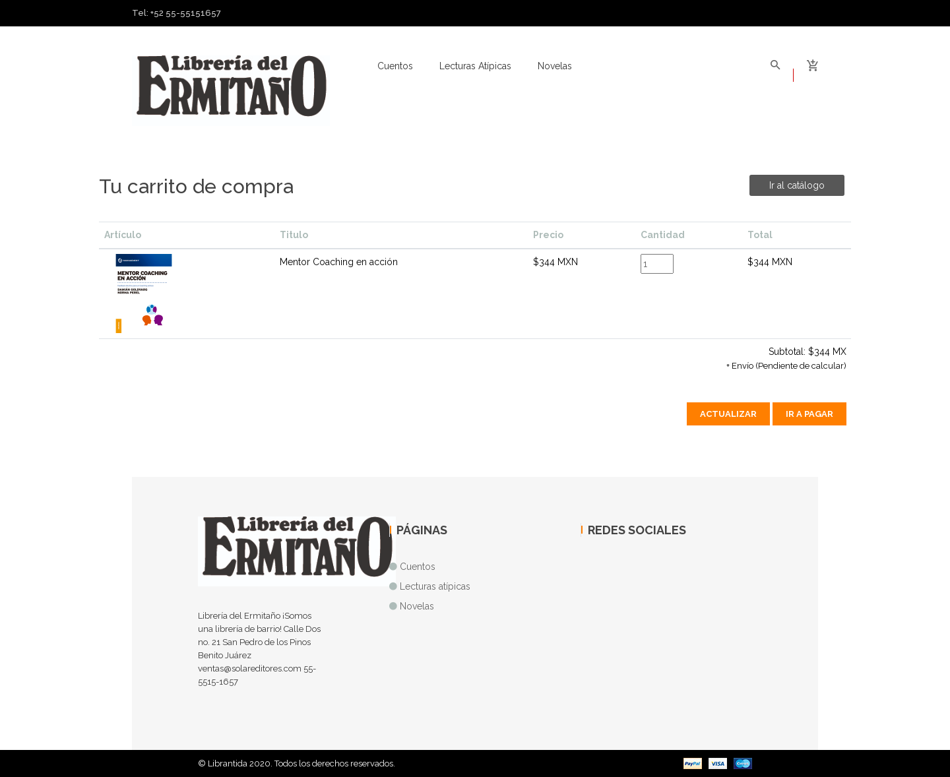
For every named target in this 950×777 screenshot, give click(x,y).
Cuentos (395, 66)
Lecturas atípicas (475, 66)
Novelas (555, 66)
